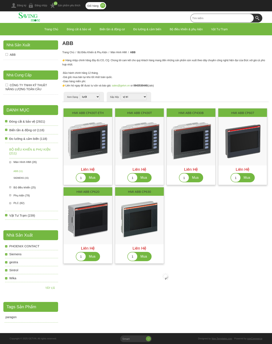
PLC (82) (18, 203)
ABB (13, 54)
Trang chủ (68, 52)
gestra (13, 262)
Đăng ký (21, 5)
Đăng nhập (41, 5)
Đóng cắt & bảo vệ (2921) (27, 121)
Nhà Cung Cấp (19, 75)
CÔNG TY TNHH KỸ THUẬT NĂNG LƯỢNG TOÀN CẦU (26, 87)
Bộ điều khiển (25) (24, 187)
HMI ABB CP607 (242, 113)
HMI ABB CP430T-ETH (88, 113)
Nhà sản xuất (18, 45)
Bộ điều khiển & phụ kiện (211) (29, 151)
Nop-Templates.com (222, 338)
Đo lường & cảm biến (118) (28, 138)
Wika (12, 278)
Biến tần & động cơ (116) (26, 130)
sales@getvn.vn (121, 85)
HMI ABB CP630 (139, 191)
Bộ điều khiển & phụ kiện (92, 52)
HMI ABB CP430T (139, 113)
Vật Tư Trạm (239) (22, 215)
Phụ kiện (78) (21, 195)
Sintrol (13, 270)
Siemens (15, 254)
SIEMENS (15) (21, 178)
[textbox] (222, 18)
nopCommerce (254, 338)
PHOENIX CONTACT (24, 246)
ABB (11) (18, 171)
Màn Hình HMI (119, 52)
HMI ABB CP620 (88, 191)
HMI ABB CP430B (191, 113)
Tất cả (50, 288)
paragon (11, 317)
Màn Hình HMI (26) (25, 162)
